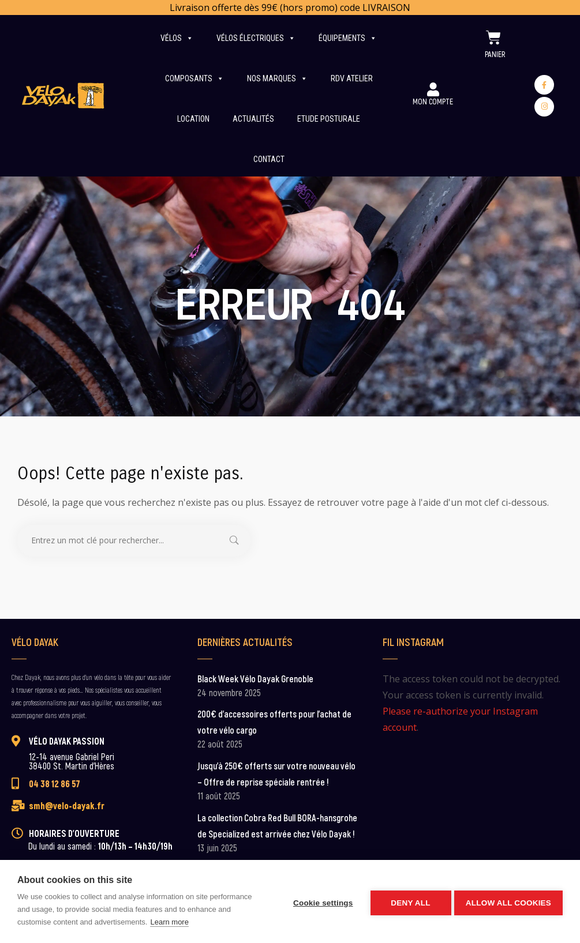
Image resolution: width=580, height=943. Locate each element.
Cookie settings (320, 901)
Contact (269, 159)
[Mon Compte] (433, 89)
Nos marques (277, 78)
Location (193, 118)
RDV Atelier (352, 78)
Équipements (348, 38)
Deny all (408, 901)
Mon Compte (433, 101)
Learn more (169, 922)
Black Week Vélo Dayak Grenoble (255, 678)
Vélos (176, 38)
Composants (194, 78)
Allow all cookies (508, 901)
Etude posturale (328, 118)
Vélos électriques (255, 38)
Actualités (253, 118)
